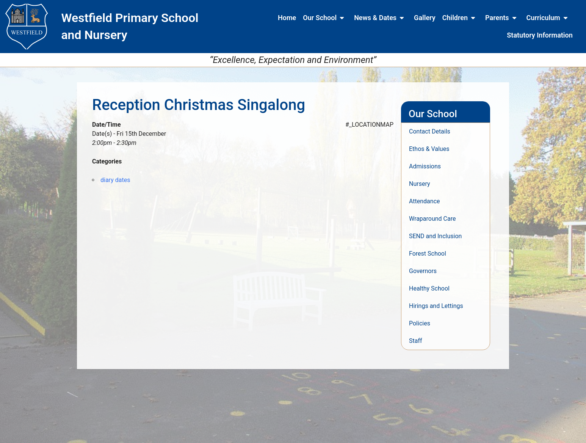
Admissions (425, 166)
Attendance (424, 201)
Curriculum (548, 18)
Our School (325, 18)
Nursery (419, 183)
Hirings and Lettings (436, 305)
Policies (419, 323)
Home (287, 18)
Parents (502, 18)
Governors (423, 271)
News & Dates (380, 18)
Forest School (427, 253)
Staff (415, 340)
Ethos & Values (429, 148)
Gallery (425, 18)
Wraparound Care (432, 218)
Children (460, 18)
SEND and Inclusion (435, 236)
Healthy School (429, 288)
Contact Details (429, 131)
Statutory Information (539, 35)
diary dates (115, 180)
